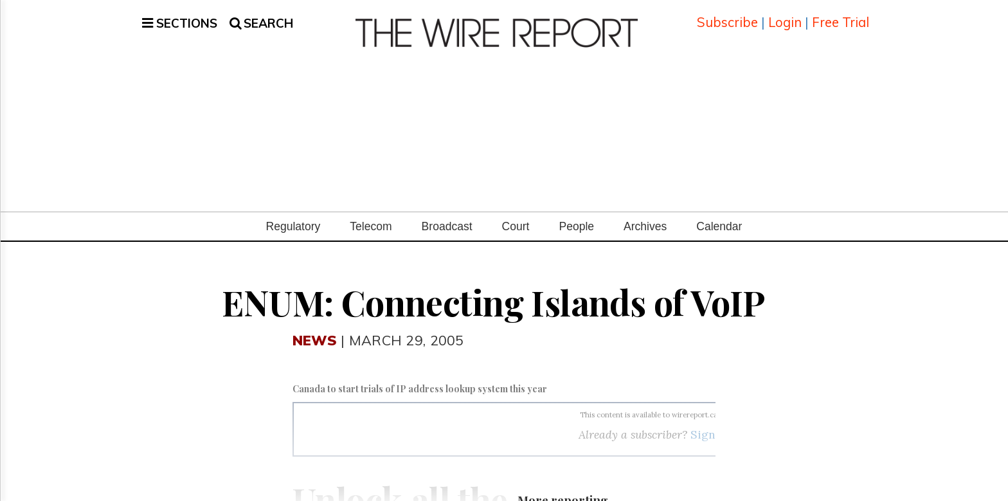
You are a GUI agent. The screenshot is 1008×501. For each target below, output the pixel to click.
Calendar (719, 212)
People (576, 212)
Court (516, 212)
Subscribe (727, 16)
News (314, 326)
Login (785, 16)
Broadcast (447, 212)
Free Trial (840, 16)
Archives (645, 212)
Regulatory (293, 212)
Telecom (371, 212)
